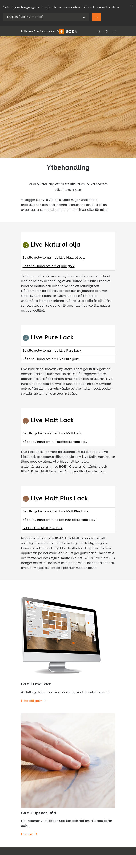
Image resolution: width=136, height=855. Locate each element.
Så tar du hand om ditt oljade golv (49, 266)
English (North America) (25, 17)
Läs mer (27, 834)
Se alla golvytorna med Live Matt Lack (52, 433)
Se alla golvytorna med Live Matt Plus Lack (55, 511)
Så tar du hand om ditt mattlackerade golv (55, 442)
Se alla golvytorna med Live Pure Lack (52, 350)
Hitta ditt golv (32, 701)
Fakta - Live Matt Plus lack (43, 528)
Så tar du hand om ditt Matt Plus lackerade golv (59, 520)
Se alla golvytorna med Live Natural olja (54, 258)
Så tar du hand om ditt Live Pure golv (51, 359)
